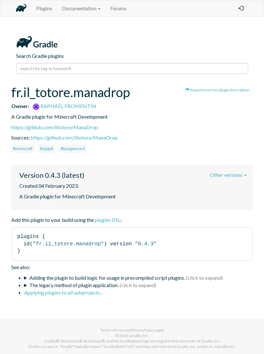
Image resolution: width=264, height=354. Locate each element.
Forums (118, 8)
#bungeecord (73, 148)
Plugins (44, 8)
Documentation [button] (81, 8)
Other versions (228, 175)
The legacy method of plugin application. (74, 285)
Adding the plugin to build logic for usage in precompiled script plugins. (107, 278)
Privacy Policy (143, 330)
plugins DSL (108, 220)
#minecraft (23, 148)
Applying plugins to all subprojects (62, 292)
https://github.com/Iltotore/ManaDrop (54, 127)
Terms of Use (111, 330)
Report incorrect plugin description (217, 89)
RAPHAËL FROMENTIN (64, 106)
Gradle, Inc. (139, 335)
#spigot (46, 148)
